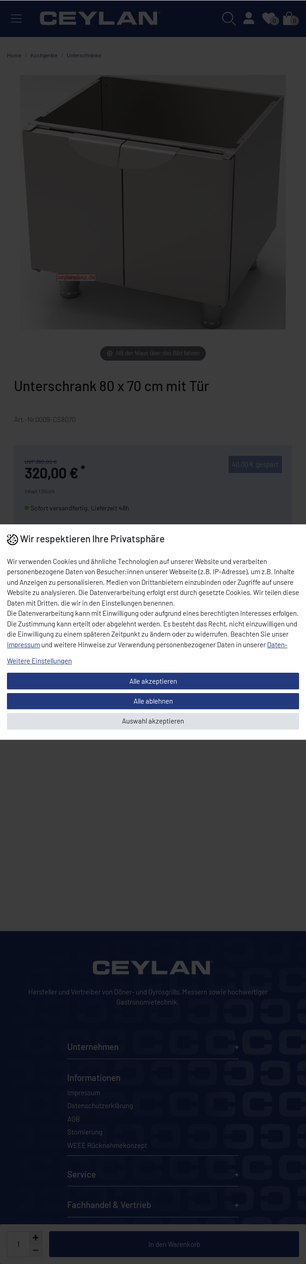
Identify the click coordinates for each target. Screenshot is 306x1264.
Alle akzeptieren (153, 681)
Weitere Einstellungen (39, 661)
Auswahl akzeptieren (153, 721)
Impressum (23, 644)
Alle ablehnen (153, 701)
